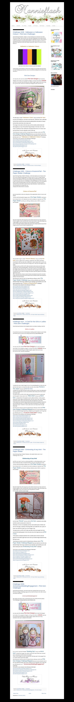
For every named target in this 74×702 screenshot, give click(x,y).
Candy (53, 25)
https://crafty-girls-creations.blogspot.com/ (22, 557)
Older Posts (44, 693)
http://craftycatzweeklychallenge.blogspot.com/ (23, 141)
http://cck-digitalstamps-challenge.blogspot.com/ (23, 291)
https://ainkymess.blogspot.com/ (20, 552)
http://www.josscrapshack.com (19, 423)
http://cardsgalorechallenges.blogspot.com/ (22, 296)
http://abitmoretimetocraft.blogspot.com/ (21, 287)
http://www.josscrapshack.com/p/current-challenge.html (24, 143)
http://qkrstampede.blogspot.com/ (20, 146)
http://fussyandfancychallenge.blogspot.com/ (22, 668)
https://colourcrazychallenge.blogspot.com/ (22, 415)
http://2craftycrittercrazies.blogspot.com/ (21, 286)
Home (13, 25)
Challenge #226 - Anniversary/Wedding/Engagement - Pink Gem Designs (28, 689)
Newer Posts (15, 693)
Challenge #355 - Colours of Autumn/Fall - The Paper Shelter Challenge (29, 172)
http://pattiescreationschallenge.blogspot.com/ (22, 671)
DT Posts (35, 25)
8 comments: (27, 441)
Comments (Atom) (21, 695)
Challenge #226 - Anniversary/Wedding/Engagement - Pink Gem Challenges (29, 586)
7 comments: (27, 313)
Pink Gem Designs (29, 75)
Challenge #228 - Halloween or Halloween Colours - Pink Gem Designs (28, 165)
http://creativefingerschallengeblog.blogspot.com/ (23, 142)
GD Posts (42, 25)
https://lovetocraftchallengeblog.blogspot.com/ (22, 558)
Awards (18, 25)
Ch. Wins (24, 25)
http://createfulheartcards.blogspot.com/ (21, 294)
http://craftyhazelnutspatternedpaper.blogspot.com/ (23, 298)
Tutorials (48, 25)
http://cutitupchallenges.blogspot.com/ (21, 422)
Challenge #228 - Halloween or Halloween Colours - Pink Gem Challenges (28, 33)
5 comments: (27, 164)
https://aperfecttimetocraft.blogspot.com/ (21, 288)
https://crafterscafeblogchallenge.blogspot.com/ (23, 295)
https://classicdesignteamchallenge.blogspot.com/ (23, 292)
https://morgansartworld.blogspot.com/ (21, 560)
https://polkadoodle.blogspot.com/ (20, 145)
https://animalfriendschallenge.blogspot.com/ (22, 290)
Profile (29, 25)
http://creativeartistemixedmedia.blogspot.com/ (23, 419)
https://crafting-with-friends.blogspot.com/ (21, 139)
